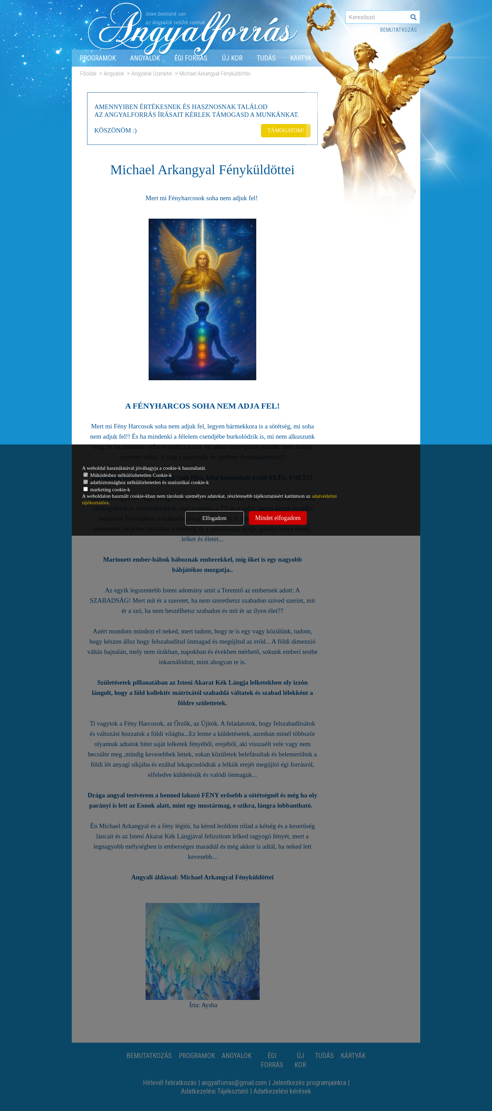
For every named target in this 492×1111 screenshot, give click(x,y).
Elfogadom (214, 518)
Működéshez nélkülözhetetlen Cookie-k (127, 475)
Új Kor (232, 58)
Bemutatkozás (398, 30)
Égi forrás (190, 58)
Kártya (300, 58)
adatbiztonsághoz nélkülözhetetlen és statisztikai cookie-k (146, 482)
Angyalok (145, 58)
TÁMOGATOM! (284, 130)
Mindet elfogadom (278, 518)
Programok (98, 58)
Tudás (266, 58)
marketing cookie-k (106, 489)
